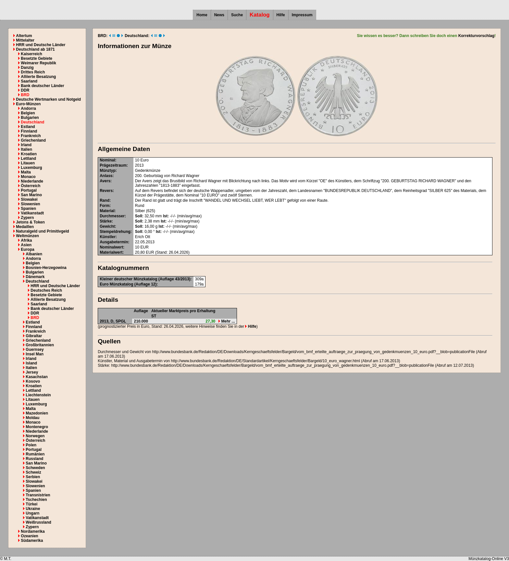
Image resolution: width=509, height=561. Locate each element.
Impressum (302, 15)
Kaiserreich (31, 54)
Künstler (108, 237)
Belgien (28, 113)
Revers (106, 190)
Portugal (29, 190)
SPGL (121, 321)
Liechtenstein (38, 395)
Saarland (29, 81)
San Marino (31, 195)
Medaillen (25, 226)
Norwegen (35, 436)
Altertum (24, 35)
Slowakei (29, 199)
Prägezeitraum (113, 165)
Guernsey (34, 349)
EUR (145, 247)
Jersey (32, 372)
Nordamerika (32, 531)
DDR (25, 90)
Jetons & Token (30, 222)
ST (153, 316)
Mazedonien (37, 413)
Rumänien (35, 454)
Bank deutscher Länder (42, 85)
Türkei (31, 504)
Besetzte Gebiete (36, 58)
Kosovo (33, 381)
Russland (34, 458)
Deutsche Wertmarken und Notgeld (48, 99)
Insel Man (34, 354)
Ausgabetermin (114, 242)
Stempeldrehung (115, 231)
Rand (104, 200)
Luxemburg (31, 167)
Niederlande (32, 181)
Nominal (107, 160)
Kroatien (29, 154)
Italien (26, 149)
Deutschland (32, 122)
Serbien (33, 477)
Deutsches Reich (46, 290)
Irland (26, 145)
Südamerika (32, 540)
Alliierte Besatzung (38, 76)
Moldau (32, 417)
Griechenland (33, 140)
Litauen (28, 163)
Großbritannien (40, 345)
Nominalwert (111, 247)
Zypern (27, 217)
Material (107, 211)
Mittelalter (25, 40)
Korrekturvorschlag (476, 35)
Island (31, 363)
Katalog (260, 15)
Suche (237, 15)
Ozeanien (29, 536)
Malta (26, 172)
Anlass (106, 175)
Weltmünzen (27, 236)
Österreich (30, 186)
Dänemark (35, 276)
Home (201, 15)
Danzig (27, 67)
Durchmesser (112, 216)
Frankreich (31, 136)
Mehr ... (226, 321)
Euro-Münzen (28, 104)
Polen (31, 445)
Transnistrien (38, 495)
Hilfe (281, 15)
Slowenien (30, 204)
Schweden (35, 467)
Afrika (26, 240)
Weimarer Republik (38, 63)
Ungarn (32, 513)
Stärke (106, 221)
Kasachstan (36, 377)
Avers (105, 181)
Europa (27, 249)
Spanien (28, 208)
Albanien (34, 254)
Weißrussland (38, 522)
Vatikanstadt (32, 213)
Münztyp (108, 170)
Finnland (29, 131)
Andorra (28, 108)
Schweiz (33, 472)
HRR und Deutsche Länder (40, 45)
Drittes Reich (33, 72)
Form (104, 205)
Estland (28, 126)
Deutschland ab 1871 (35, 49)
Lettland (28, 158)
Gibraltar (34, 336)
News (219, 15)
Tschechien (36, 499)
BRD (25, 95)
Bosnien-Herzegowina (46, 267)
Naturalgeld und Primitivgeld (42, 231)
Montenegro (37, 427)
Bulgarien (30, 117)
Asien (26, 245)
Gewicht (107, 226)
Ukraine (33, 508)
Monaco (28, 176)
